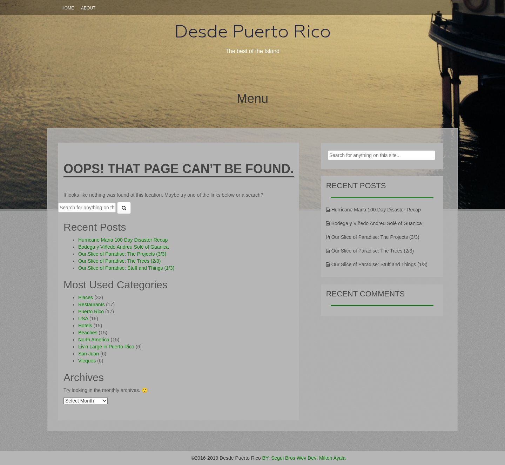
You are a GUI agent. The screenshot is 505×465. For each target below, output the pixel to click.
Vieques (87, 361)
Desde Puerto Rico (252, 31)
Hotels (85, 325)
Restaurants (91, 304)
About (88, 8)
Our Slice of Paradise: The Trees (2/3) (119, 261)
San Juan (88, 353)
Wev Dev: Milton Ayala (321, 458)
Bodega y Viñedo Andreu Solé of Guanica (123, 247)
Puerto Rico (91, 311)
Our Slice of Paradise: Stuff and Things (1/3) (126, 268)
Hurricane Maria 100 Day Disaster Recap (123, 240)
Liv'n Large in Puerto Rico (106, 346)
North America (93, 339)
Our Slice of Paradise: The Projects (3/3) (122, 254)
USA (83, 318)
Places (85, 297)
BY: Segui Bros (278, 458)
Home (67, 8)
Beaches (87, 332)
